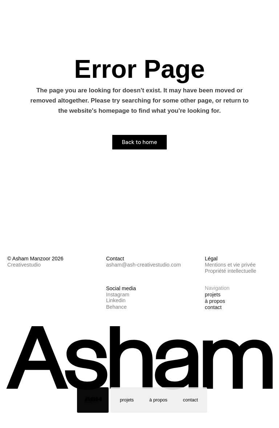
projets (127, 400)
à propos (158, 400)
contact (190, 400)
